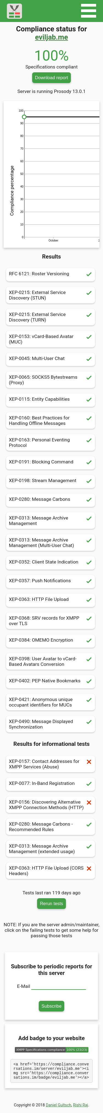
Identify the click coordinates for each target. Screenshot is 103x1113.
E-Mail (23, 986)
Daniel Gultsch (58, 1108)
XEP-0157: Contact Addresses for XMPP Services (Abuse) (50, 764)
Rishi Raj (80, 1108)
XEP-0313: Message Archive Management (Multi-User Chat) (50, 542)
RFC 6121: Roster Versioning (50, 275)
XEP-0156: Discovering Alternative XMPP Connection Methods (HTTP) (50, 804)
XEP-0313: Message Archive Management (50, 520)
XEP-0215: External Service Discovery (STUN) (50, 295)
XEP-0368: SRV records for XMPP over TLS (50, 620)
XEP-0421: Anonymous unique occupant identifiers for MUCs (50, 702)
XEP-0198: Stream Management (50, 481)
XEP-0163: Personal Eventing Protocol (50, 442)
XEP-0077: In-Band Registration (50, 784)
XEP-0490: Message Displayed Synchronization (50, 724)
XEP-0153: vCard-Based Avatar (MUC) (50, 339)
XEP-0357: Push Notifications (50, 582)
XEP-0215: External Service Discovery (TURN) (50, 317)
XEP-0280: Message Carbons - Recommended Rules (50, 826)
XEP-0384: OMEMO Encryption (50, 641)
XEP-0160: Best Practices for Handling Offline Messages (50, 420)
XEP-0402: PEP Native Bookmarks (50, 682)
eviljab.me (51, 37)
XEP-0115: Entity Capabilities (50, 400)
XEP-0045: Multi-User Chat (50, 359)
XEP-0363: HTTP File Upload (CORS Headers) (50, 870)
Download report (51, 77)
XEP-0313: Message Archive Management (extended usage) (50, 848)
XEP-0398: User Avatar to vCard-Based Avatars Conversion (50, 661)
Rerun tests (51, 903)
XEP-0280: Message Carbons (50, 500)
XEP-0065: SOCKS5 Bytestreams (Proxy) (50, 379)
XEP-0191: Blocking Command (50, 463)
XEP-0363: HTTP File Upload (50, 600)
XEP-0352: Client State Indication (50, 563)
